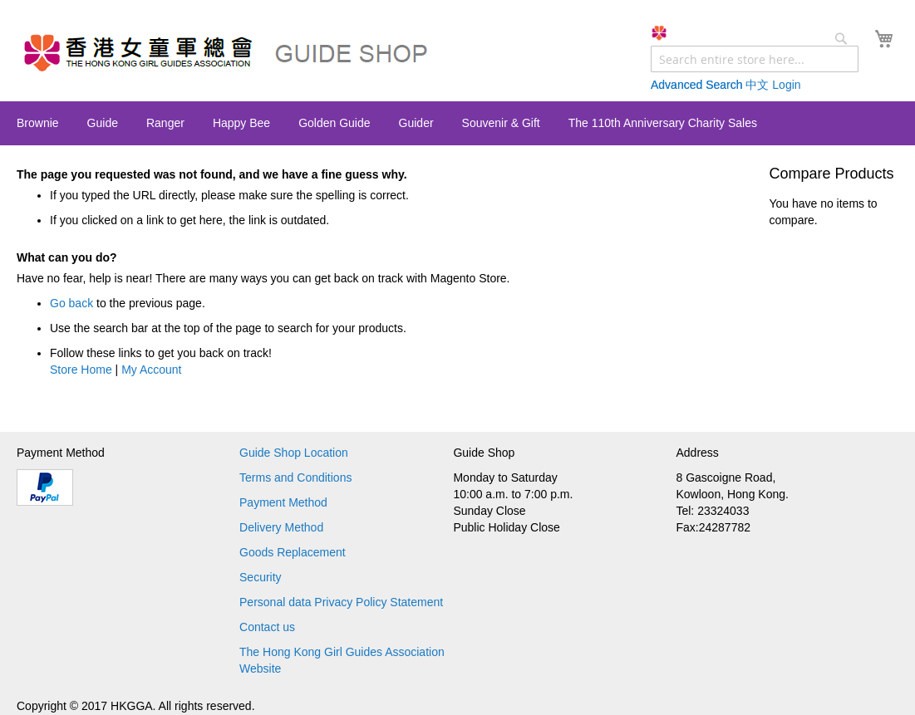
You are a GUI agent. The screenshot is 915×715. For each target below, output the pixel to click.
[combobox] (754, 59)
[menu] (457, 123)
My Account (151, 369)
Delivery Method (281, 527)
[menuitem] (38, 123)
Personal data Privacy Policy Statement (341, 602)
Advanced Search (697, 84)
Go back (71, 303)
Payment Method (283, 502)
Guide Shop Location (293, 452)
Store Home (81, 369)
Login (786, 84)
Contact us (267, 627)
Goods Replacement (292, 552)
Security (260, 577)
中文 (757, 84)
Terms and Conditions (295, 477)
